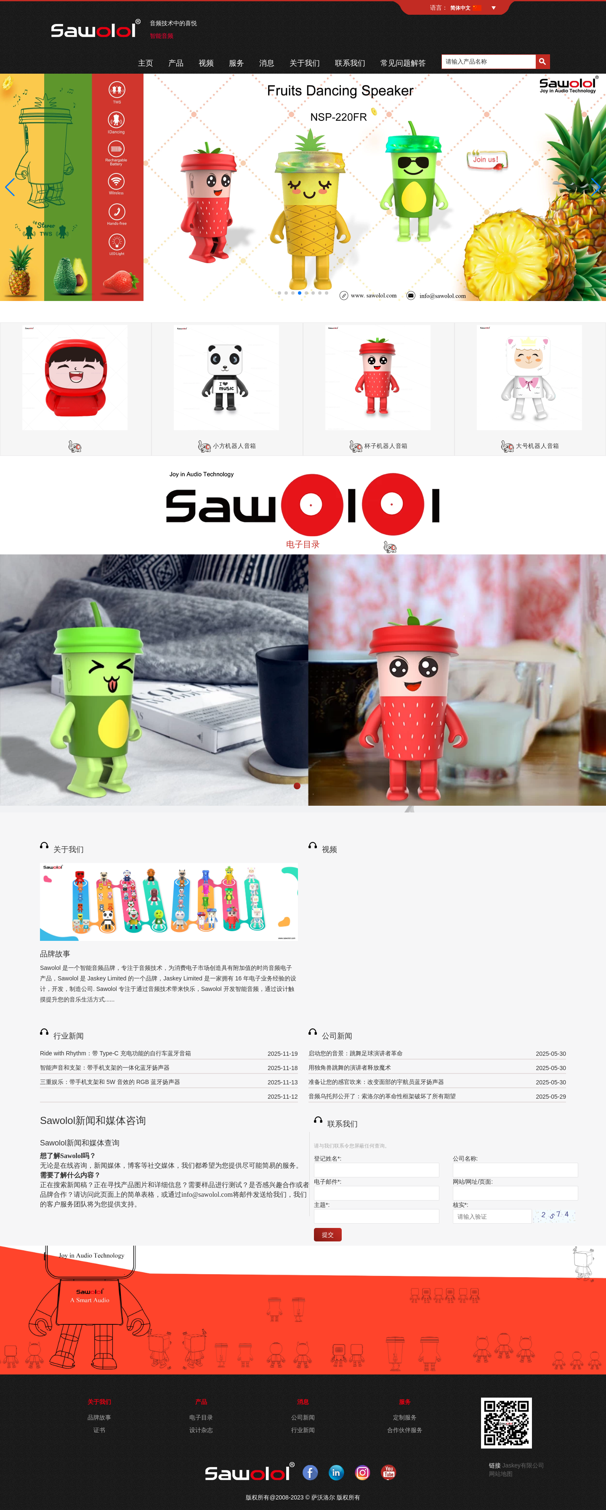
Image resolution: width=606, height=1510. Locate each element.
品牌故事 (55, 954)
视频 (206, 63)
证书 (99, 1430)
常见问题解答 (403, 63)
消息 (266, 63)
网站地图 (501, 1473)
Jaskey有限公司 (523, 1465)
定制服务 (405, 1417)
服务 (236, 63)
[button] (279, 293)
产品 (175, 63)
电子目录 (303, 544)
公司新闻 (337, 1036)
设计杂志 (201, 1430)
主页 (145, 63)
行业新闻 (68, 1036)
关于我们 (305, 63)
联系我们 (350, 63)
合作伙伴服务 (405, 1430)
